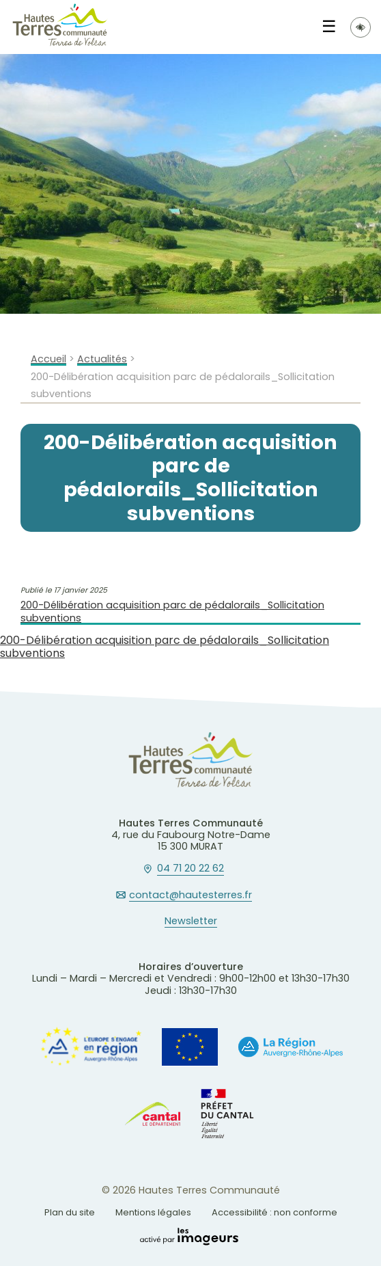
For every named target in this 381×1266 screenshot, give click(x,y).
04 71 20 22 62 (190, 869)
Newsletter (191, 921)
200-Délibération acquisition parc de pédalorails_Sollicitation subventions (172, 611)
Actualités (102, 359)
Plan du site (69, 1212)
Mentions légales (153, 1212)
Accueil (48, 359)
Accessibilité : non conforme (274, 1212)
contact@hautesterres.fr (190, 895)
